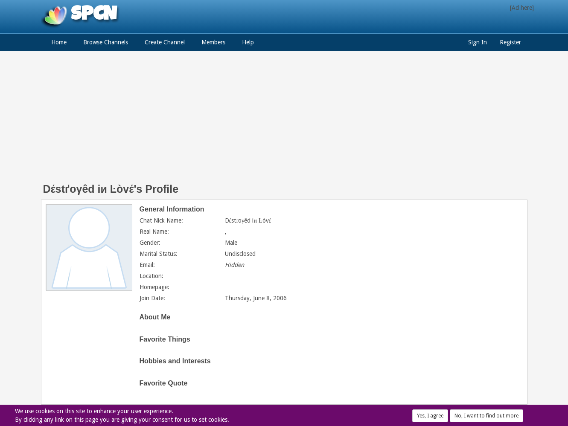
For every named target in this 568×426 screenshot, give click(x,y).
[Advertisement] (284, 121)
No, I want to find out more (486, 416)
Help (248, 42)
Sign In (477, 42)
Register (510, 42)
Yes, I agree (430, 416)
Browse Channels (105, 42)
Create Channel (165, 42)
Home (59, 42)
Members (213, 42)
